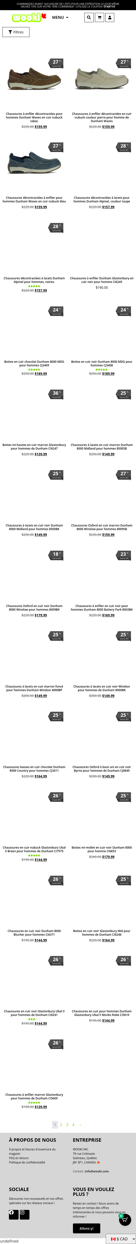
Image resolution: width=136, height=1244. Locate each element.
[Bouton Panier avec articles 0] (125, 1220)
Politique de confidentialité (27, 1162)
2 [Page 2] (61, 1124)
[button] (89, 17)
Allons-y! (86, 1228)
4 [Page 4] (73, 1124)
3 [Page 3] (67, 1124)
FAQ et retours (19, 1158)
